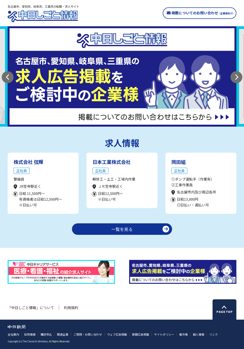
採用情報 (30, 334)
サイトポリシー (164, 334)
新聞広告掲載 (140, 334)
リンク (213, 334)
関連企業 (62, 334)
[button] (8, 77)
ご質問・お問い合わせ (87, 334)
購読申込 (46, 334)
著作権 (183, 334)
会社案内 (13, 334)
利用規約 (71, 307)
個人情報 (198, 334)
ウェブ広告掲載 (117, 334)
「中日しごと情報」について (31, 307)
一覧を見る (122, 229)
